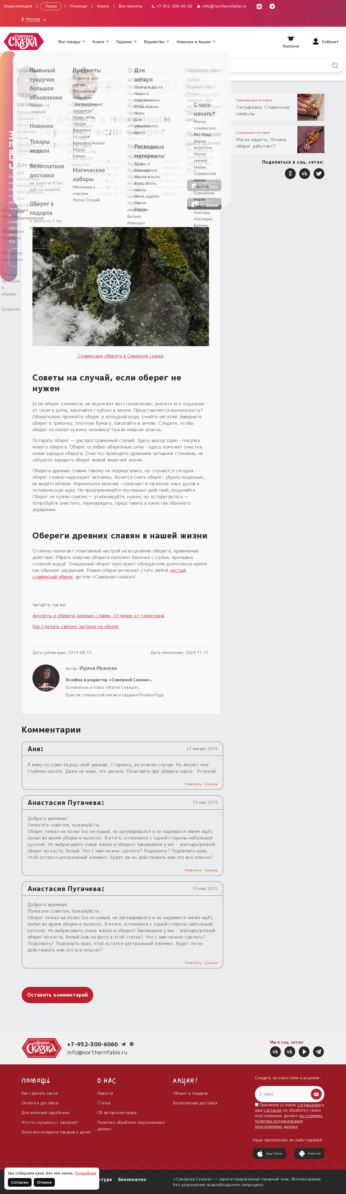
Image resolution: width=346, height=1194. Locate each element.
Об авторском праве (117, 1112)
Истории (48, 87)
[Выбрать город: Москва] (34, 19)
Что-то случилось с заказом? (50, 1122)
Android (309, 1153)
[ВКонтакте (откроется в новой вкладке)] (259, 6)
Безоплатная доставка (195, 1102)
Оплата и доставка (40, 1102)
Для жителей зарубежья (45, 1112)
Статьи (104, 1102)
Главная (29, 87)
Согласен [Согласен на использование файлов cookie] (19, 1182)
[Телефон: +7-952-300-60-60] (172, 6)
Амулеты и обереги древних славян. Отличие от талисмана (98, 616)
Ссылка (211, 784)
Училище (79, 6)
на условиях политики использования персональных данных (289, 1121)
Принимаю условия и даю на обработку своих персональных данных (289, 1115)
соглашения (309, 1104)
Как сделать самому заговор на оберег (75, 626)
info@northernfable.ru (97, 1052)
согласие (273, 1110)
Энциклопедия (18, 6)
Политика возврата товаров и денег (57, 1132)
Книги (103, 6)
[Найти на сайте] (335, 66)
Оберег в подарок (190, 1093)
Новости (105, 1093)
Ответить (193, 784)
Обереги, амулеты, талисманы (86, 87)
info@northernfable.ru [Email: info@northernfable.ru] (221, 6)
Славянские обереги (134, 87)
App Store (269, 1153)
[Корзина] (291, 41)
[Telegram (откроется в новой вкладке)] (272, 6)
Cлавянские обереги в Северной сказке (121, 356)
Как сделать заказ (40, 1093)
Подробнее (85, 1173)
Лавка (51, 6)
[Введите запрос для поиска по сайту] (148, 65)
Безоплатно (132, 1179)
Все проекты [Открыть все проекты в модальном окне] (130, 6)
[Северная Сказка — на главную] (23, 41)
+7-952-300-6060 (92, 1044)
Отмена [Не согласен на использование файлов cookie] (44, 1182)
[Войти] (325, 42)
